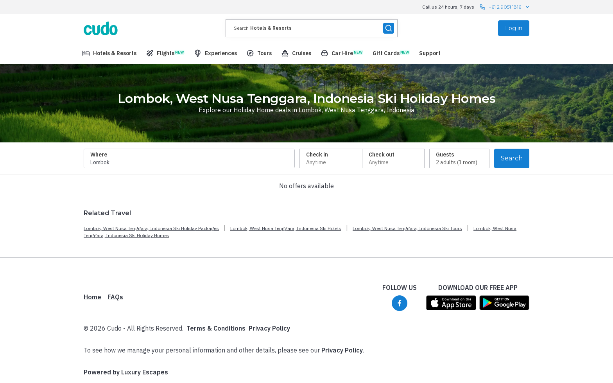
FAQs (115, 297)
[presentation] (311, 28)
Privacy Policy (269, 328)
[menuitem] (109, 53)
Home (92, 297)
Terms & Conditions (216, 328)
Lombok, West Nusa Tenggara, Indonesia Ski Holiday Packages (151, 228)
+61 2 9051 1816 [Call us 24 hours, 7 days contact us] (505, 7)
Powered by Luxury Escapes (126, 372)
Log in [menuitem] (513, 28)
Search (512, 158)
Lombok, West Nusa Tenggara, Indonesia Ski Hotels (285, 228)
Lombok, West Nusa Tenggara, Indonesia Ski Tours (407, 228)
